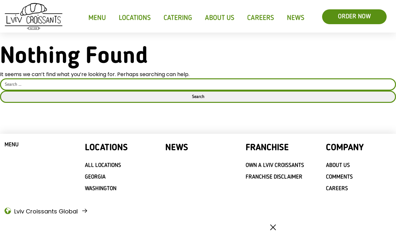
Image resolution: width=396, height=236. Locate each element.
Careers (260, 18)
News (295, 18)
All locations (103, 165)
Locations (135, 18)
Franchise (267, 147)
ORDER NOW (354, 17)
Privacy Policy (51, 226)
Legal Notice (80, 226)
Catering (178, 18)
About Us (220, 18)
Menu (97, 18)
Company (345, 147)
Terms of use (21, 226)
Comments (339, 177)
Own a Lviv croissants (275, 165)
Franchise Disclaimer (274, 177)
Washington (101, 189)
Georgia (95, 177)
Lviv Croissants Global (46, 211)
